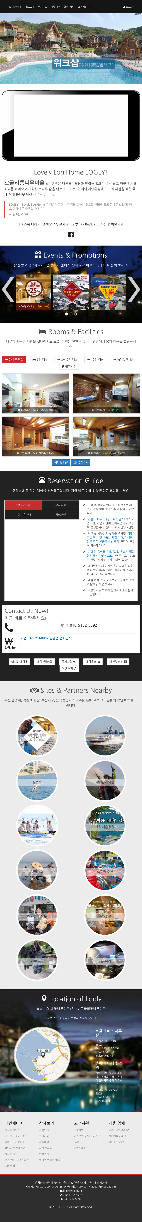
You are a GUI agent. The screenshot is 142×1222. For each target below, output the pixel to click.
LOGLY (63, 1207)
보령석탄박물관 (119, 1130)
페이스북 (80, 1148)
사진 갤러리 (45, 1148)
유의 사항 (60, 505)
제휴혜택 (55, 7)
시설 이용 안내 (23, 514)
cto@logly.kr (103, 1101)
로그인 (128, 7)
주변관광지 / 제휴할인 (16, 1160)
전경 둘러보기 (12, 1130)
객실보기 (29, 7)
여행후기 (69, 668)
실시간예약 (15, 7)
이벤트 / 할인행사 (14, 1142)
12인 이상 (95, 359)
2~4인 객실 (14, 359)
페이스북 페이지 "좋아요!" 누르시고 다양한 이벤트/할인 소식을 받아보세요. (71, 224)
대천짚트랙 (116, 1142)
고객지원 (84, 7)
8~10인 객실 (67, 359)
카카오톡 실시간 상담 (87, 1136)
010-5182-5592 (83, 625)
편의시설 (42, 7)
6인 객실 (40, 359)
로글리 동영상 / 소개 (15, 1136)
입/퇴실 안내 (23, 505)
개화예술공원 (117, 1136)
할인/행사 (69, 7)
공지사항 (68, 661)
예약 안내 (9, 1154)
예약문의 (93, 661)
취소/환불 (60, 514)
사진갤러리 (118, 661)
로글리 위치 (10, 1165)
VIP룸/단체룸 (123, 359)
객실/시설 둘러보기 (15, 1148)
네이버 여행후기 (49, 1160)
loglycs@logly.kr (105, 1055)
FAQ (76, 1142)
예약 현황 (61, 462)
